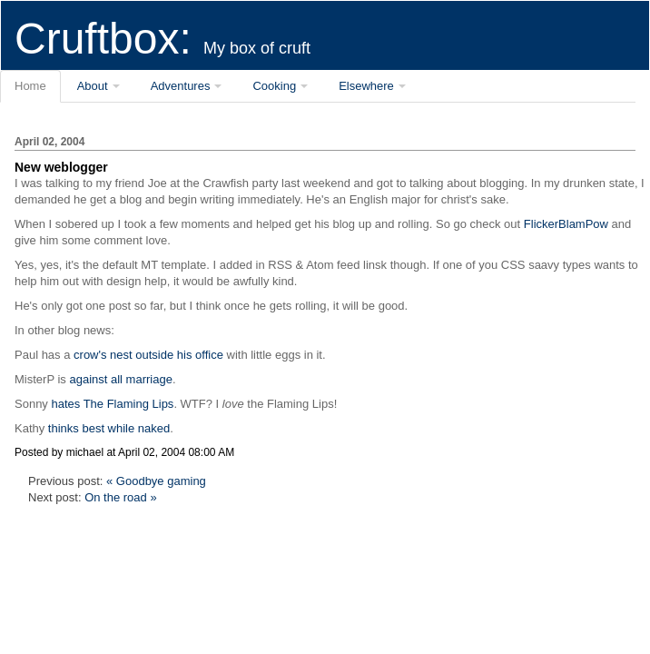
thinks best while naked (109, 428)
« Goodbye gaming (156, 481)
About (92, 86)
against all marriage (120, 379)
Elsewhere (366, 86)
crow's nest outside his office (148, 355)
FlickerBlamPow (566, 224)
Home (30, 86)
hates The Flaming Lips (112, 404)
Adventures (181, 86)
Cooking (274, 86)
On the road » (120, 497)
